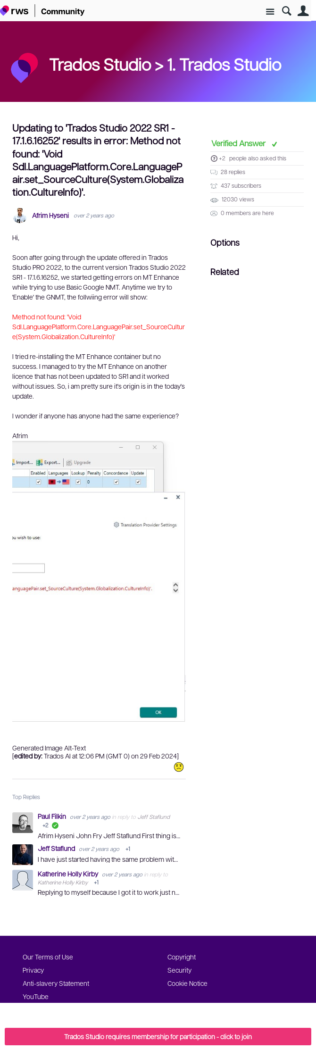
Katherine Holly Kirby (69, 873)
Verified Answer (239, 143)
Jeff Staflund (153, 816)
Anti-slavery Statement (56, 983)
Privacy (33, 970)
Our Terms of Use (48, 956)
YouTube (36, 996)
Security (179, 970)
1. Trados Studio (224, 64)
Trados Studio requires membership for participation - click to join (158, 1036)
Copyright (181, 956)
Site (270, 12)
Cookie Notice (187, 983)
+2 (222, 158)
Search (286, 11)
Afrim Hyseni (50, 215)
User (303, 11)
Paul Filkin (52, 816)
